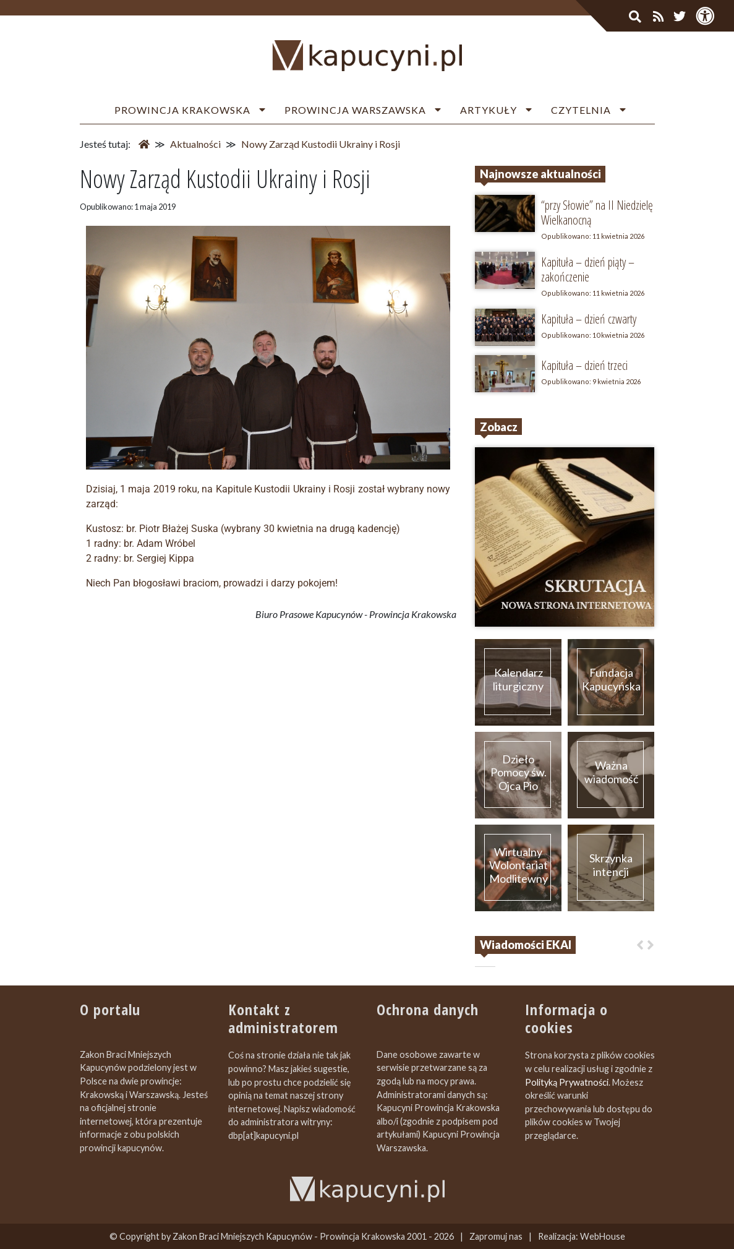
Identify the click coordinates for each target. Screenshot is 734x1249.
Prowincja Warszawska (355, 110)
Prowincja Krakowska (182, 110)
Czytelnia (581, 110)
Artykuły (488, 110)
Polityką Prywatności (566, 1082)
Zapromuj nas (496, 1236)
